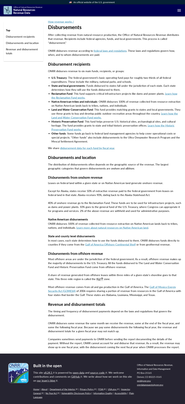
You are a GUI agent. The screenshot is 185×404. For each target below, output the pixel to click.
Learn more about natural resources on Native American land (112, 227)
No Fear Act (52, 393)
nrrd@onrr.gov (144, 381)
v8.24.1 (49, 372)
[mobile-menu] (179, 10)
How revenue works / (61, 21)
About (44, 389)
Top (8, 30)
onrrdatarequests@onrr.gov (150, 385)
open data (78, 372)
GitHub (76, 376)
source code (98, 372)
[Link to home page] (23, 10)
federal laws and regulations (110, 50)
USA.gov (113, 389)
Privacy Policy (88, 389)
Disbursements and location (22, 43)
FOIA (102, 389)
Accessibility (121, 393)
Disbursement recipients (20, 36)
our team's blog (47, 380)
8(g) (99, 279)
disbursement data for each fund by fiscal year (87, 148)
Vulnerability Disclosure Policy (76, 393)
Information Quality (102, 393)
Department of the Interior (63, 389)
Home (36, 389)
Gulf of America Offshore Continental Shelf (110, 244)
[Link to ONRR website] (18, 382)
